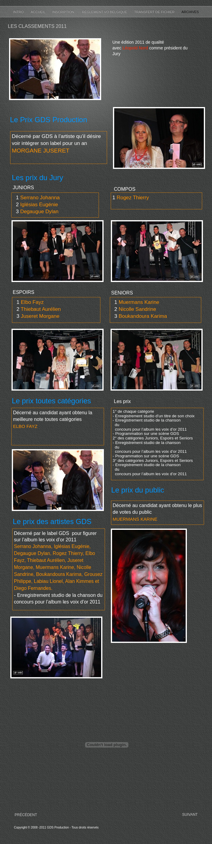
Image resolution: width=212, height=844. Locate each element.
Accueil (38, 12)
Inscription (64, 12)
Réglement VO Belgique (105, 12)
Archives (190, 12)
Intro (19, 12)
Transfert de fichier (154, 12)
